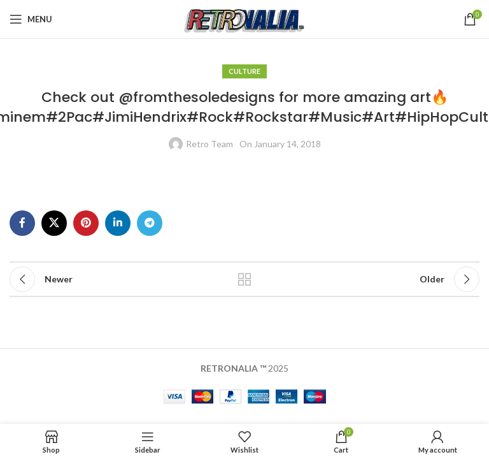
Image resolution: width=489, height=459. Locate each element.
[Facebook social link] (22, 223)
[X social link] (54, 223)
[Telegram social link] (149, 223)
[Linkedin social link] (118, 223)
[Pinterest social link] (86, 223)
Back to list (244, 279)
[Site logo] (244, 18)
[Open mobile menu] (31, 19)
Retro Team (209, 143)
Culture (244, 71)
